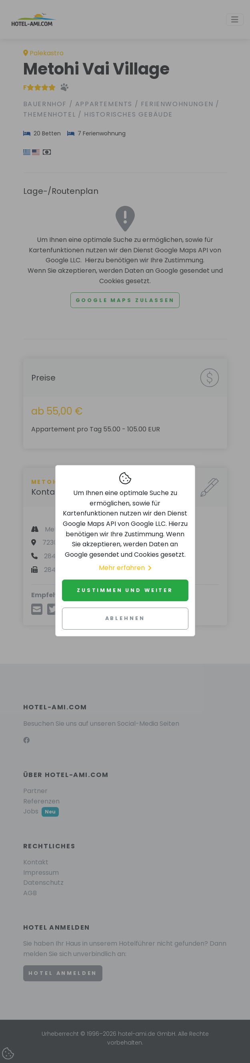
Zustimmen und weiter (125, 590)
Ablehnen (125, 618)
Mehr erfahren (125, 567)
